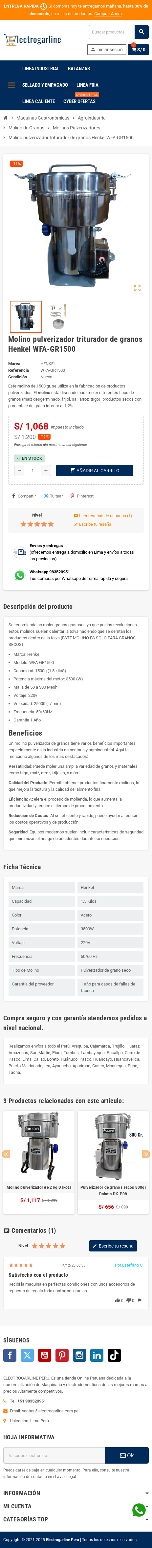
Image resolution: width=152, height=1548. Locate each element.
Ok (127, 1455)
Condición (17, 376)
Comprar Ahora (108, 13)
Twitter (27, 1355)
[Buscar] (118, 32)
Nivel (37, 515)
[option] (39, 1162)
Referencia (18, 370)
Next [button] (146, 1154)
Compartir (24, 495)
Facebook (9, 1355)
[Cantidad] (32, 470)
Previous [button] (6, 1154)
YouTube (44, 1355)
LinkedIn (96, 1355)
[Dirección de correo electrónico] (54, 1455)
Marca (14, 363)
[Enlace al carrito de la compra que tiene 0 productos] (138, 49)
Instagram (79, 1355)
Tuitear (53, 495)
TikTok (114, 1355)
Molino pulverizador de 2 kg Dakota (39, 1187)
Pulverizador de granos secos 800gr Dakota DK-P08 (113, 1190)
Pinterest (82, 495)
